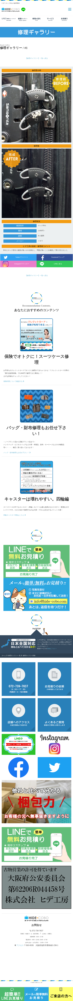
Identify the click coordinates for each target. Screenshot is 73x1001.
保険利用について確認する (13, 381)
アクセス (20, 945)
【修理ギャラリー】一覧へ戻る (36, 58)
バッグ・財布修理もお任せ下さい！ (17, 452)
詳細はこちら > (51, 648)
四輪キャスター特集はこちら (14, 515)
